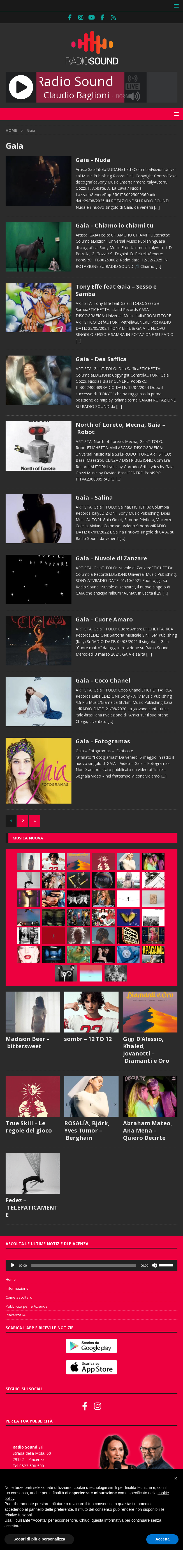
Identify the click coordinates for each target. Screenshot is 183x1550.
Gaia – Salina (94, 497)
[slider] (83, 1265)
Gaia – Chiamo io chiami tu (114, 225)
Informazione (17, 1288)
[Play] (13, 1265)
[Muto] (154, 1265)
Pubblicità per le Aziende (27, 1306)
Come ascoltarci (19, 1297)
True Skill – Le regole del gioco (29, 1126)
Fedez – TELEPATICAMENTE (32, 1207)
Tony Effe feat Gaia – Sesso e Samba (116, 290)
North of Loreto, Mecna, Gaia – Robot (120, 428)
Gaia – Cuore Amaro (104, 619)
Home (11, 1279)
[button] (175, 5)
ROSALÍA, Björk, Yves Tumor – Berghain (87, 1130)
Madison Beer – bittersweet (28, 1042)
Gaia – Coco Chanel (103, 680)
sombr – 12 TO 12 (88, 1039)
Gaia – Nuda (93, 160)
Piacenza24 (15, 1314)
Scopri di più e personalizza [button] (39, 1539)
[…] (157, 207)
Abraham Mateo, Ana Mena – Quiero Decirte (147, 1130)
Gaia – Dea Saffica (101, 359)
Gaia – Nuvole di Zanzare (111, 558)
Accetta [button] (162, 1539)
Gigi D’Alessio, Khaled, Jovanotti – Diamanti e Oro (146, 1049)
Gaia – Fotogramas (103, 741)
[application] (91, 1265)
